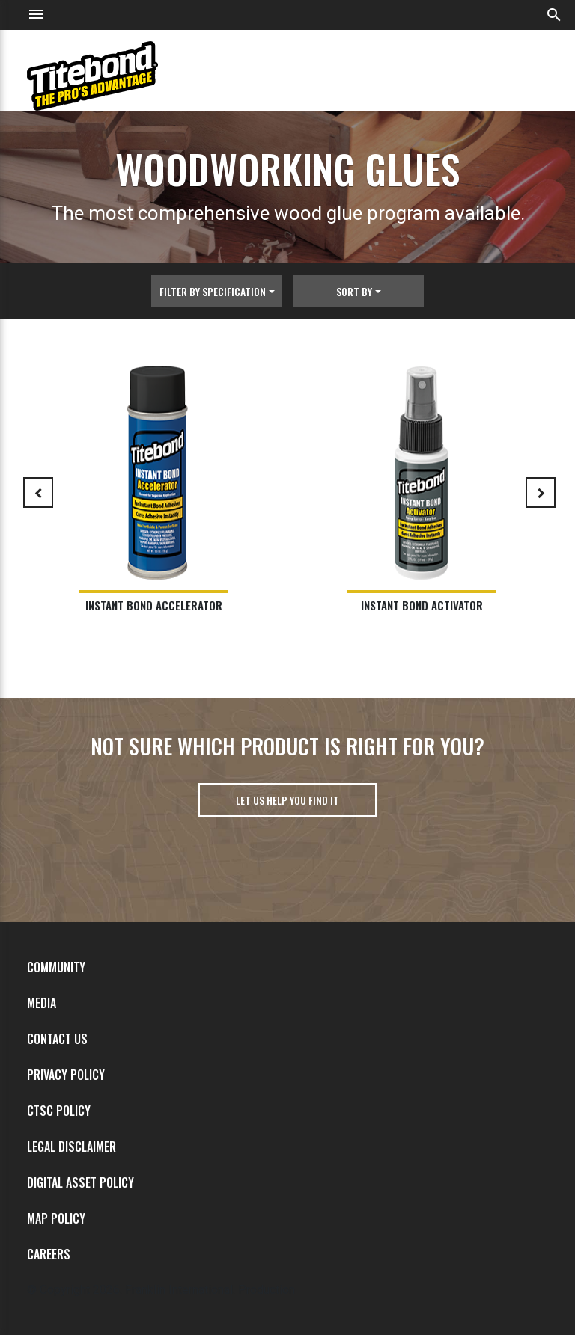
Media (41, 1003)
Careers (48, 1254)
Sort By (354, 291)
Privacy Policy (66, 1075)
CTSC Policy (59, 1111)
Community (56, 967)
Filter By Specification (212, 291)
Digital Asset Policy (80, 1182)
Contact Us (57, 1039)
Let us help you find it (287, 800)
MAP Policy (56, 1218)
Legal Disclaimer (71, 1147)
